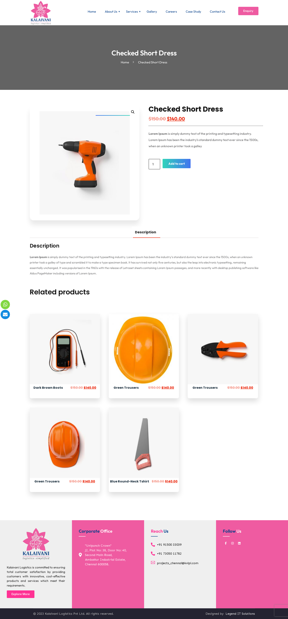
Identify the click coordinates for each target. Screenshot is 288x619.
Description (145, 232)
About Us (111, 11)
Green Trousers (126, 387)
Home (92, 11)
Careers (171, 11)
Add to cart (176, 163)
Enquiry (248, 11)
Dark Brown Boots (48, 387)
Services (132, 11)
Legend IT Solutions (240, 613)
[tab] (145, 232)
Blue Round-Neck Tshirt (129, 481)
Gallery (152, 11)
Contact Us (217, 11)
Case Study (193, 11)
